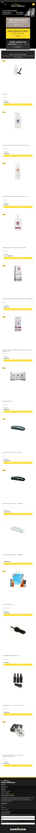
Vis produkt (18, 104)
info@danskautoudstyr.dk (8, 794)
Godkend (18, 823)
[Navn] (18, 816)
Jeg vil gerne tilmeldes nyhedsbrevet (13, 821)
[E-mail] (18, 819)
